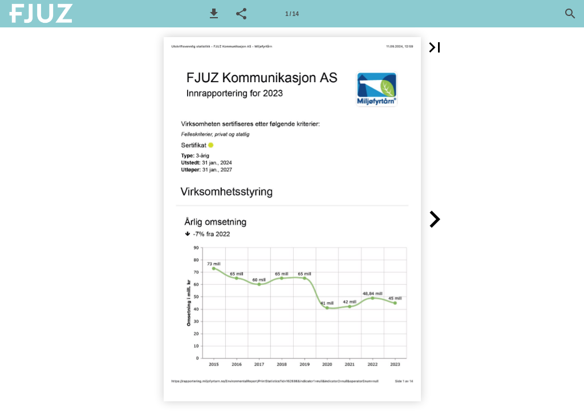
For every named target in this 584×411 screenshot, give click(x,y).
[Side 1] (292, 13)
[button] (214, 13)
